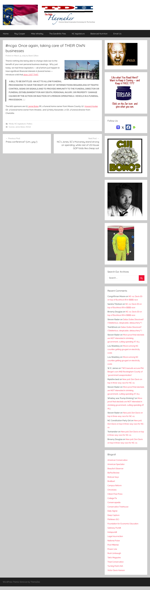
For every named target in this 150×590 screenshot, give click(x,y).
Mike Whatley (37, 33)
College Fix (112, 502)
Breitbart (111, 485)
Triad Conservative (115, 565)
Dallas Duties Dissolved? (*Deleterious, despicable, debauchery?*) (124, 323)
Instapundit (112, 535)
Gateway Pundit (114, 531)
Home (5, 33)
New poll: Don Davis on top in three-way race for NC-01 (124, 427)
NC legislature (78, 33)
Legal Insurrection (115, 540)
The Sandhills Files (57, 33)
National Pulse (114, 544)
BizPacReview (113, 476)
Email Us (117, 33)
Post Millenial (113, 548)
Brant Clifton (33, 56)
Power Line (112, 552)
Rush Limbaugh (114, 557)
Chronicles (112, 493)
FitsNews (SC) (113, 523)
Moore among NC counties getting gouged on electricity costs (124, 352)
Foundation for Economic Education (123, 527)
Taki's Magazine (114, 561)
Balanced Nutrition (98, 33)
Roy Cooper (19, 33)
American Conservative (118, 463)
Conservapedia (114, 506)
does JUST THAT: (31, 75)
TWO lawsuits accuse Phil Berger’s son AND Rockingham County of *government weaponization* (125, 375)
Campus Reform (114, 489)
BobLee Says (113, 480)
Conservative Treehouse (118, 510)
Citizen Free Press (115, 497)
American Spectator (116, 468)
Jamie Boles (33, 106)
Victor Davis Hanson (116, 574)
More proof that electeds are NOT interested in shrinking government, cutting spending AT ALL (125, 341)
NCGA (28, 127)
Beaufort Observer (115, 472)
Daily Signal (112, 514)
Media (11, 124)
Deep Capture (113, 518)
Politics (29, 124)
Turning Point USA (115, 569)
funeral (11, 127)
